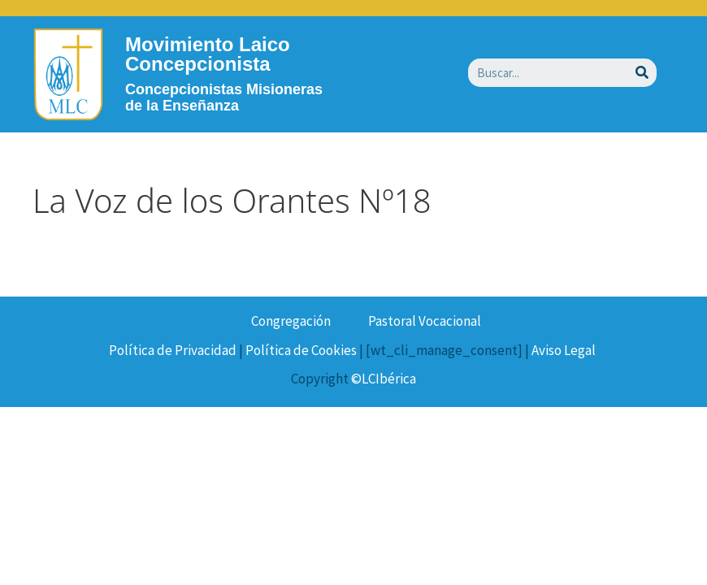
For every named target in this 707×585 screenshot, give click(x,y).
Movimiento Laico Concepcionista (207, 54)
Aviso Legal (563, 350)
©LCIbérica (383, 379)
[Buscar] (642, 72)
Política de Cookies (301, 350)
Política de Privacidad (172, 350)
